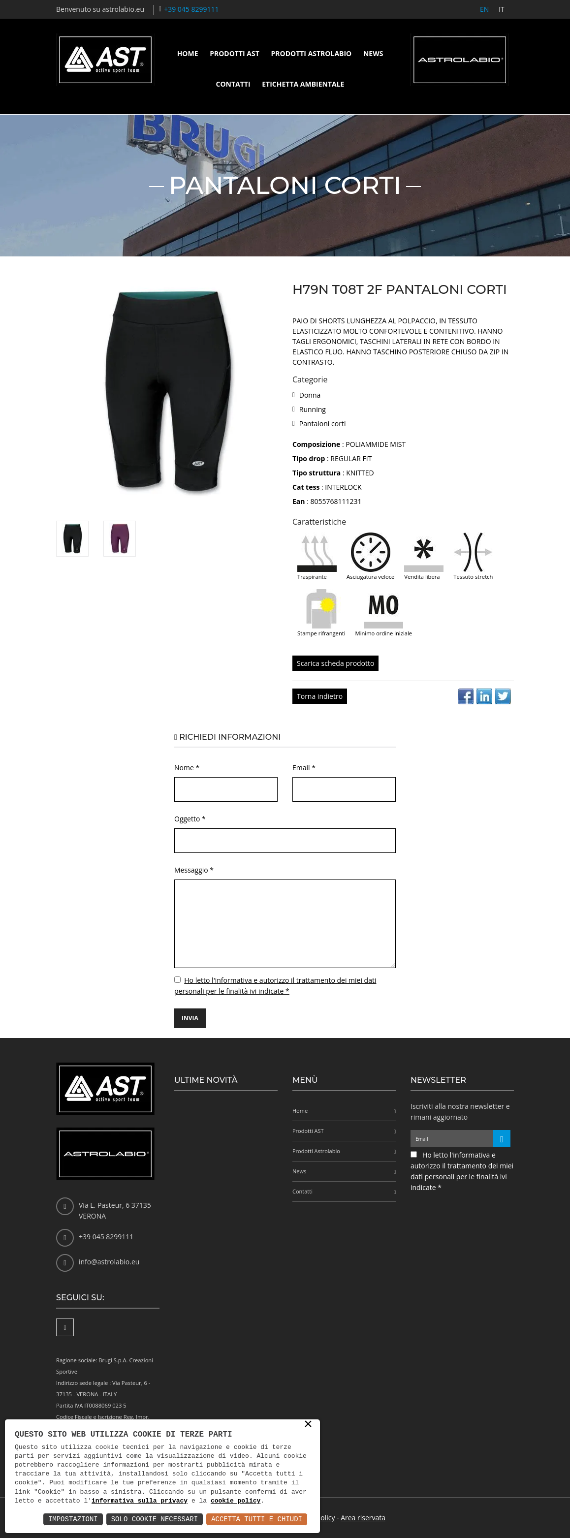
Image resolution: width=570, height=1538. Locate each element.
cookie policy (235, 1501)
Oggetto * (190, 818)
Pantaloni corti (322, 423)
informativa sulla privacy (140, 1501)
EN (483, 9)
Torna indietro (320, 696)
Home (187, 53)
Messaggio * (194, 870)
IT (501, 9)
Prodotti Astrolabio (311, 53)
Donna (310, 395)
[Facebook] (65, 1327)
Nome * (186, 767)
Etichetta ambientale (303, 84)
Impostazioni (73, 1519)
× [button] (308, 1424)
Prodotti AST (234, 53)
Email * (304, 767)
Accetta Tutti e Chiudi (256, 1519)
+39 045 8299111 (191, 9)
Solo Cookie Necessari (154, 1519)
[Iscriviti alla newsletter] (501, 1138)
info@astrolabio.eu (109, 1261)
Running (312, 409)
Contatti (233, 84)
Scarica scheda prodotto (335, 663)
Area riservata (363, 1517)
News (373, 53)
